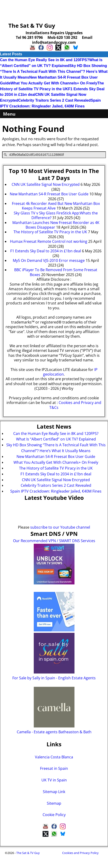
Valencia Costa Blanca (54, 757)
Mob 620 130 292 (62, 37)
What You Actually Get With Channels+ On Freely (53, 83)
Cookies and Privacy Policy (80, 853)
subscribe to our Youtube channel (60, 527)
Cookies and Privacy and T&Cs (75, 405)
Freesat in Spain (54, 768)
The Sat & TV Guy (31, 25)
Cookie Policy (54, 814)
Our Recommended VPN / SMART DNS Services (54, 540)
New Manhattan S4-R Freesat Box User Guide (56, 456)
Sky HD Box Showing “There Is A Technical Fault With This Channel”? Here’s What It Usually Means (54, 71)
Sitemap (54, 803)
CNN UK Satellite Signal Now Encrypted (56, 479)
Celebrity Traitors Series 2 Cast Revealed (54, 100)
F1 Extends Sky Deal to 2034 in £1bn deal (55, 474)
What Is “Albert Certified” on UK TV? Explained (56, 439)
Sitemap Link (54, 791)
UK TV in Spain (54, 780)
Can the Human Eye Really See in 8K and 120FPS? (44, 60)
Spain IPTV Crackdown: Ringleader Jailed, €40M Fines (55, 491)
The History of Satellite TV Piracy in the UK (56, 468)
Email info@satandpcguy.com (62, 40)
